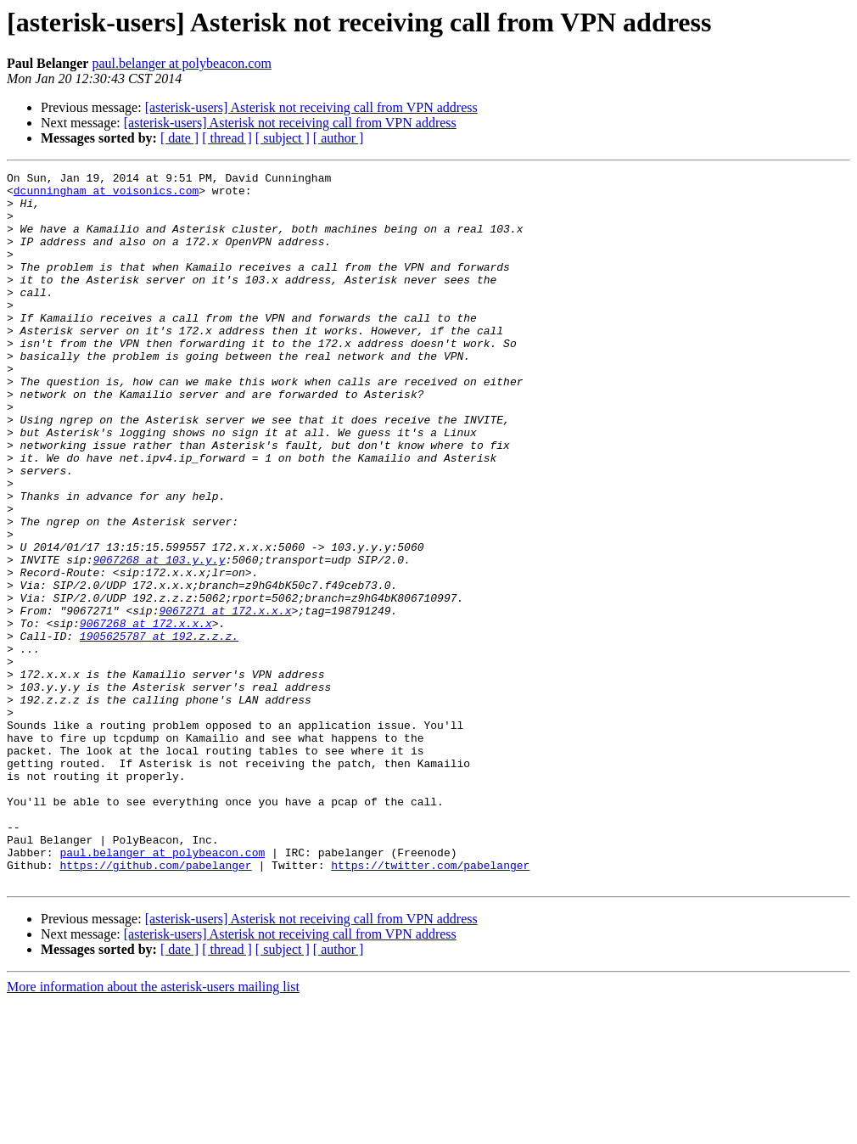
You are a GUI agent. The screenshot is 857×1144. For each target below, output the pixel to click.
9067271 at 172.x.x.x (225, 699)
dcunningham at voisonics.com (106, 195)
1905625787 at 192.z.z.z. (159, 729)
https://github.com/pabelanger (155, 1004)
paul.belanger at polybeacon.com (181, 63)
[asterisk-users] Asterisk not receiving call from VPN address (311, 107)
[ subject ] (282, 138)
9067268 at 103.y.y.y (158, 638)
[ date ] (179, 138)
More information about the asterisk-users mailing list (153, 1129)
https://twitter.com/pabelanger (430, 1004)
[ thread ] (227, 138)
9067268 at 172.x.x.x (146, 714)
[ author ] (338, 138)
